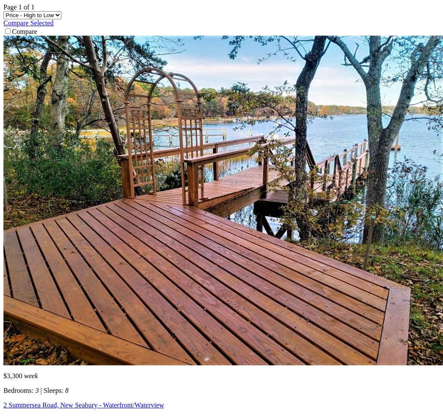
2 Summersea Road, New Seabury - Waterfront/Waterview (83, 405)
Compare (21, 31)
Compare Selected (28, 23)
